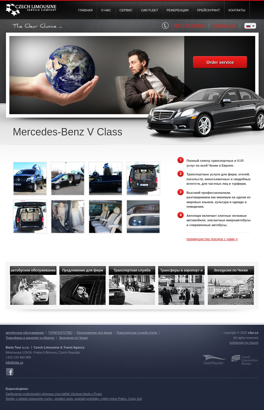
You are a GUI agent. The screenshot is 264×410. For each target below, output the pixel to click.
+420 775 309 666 (193, 25)
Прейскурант (208, 10)
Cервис (126, 10)
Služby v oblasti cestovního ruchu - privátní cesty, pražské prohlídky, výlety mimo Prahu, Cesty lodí (74, 398)
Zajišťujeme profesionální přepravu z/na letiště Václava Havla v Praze (54, 394)
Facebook (10, 372)
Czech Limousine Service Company (31, 10)
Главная (85, 10)
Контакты (237, 10)
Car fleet (149, 10)
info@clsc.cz (224, 25)
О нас (106, 10)
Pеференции (177, 10)
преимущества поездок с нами (212, 239)
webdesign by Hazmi (244, 342)
